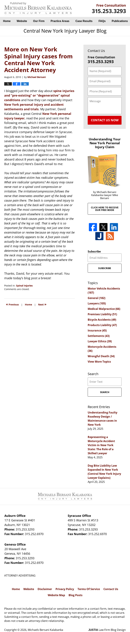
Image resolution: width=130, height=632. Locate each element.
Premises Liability (102, 314)
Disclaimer (45, 589)
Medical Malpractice (104, 309)
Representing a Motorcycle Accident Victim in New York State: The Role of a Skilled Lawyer (101, 445)
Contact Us (110, 589)
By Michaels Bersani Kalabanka (109, 8)
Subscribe (94, 251)
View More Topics (99, 361)
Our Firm (39, 21)
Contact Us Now (104, 120)
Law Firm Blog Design (107, 630)
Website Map (56, 595)
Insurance (97, 330)
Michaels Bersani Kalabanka (45, 630)
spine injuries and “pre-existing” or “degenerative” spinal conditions (39, 95)
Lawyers (97, 303)
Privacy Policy (65, 589)
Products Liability (102, 325)
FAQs (102, 21)
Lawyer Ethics (100, 341)
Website (22, 21)
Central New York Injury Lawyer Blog (38, 8)
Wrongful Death (101, 356)
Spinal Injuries (24, 285)
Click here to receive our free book (104, 209)
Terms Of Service (89, 589)
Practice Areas (60, 21)
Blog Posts (75, 595)
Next (42, 304)
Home (6, 21)
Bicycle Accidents (102, 319)
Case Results (84, 21)
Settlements (99, 336)
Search (104, 392)
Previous (12, 304)
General (96, 298)
